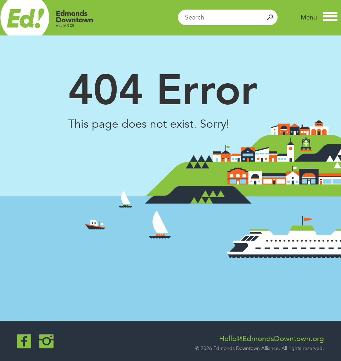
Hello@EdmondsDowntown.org (271, 338)
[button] (319, 17)
